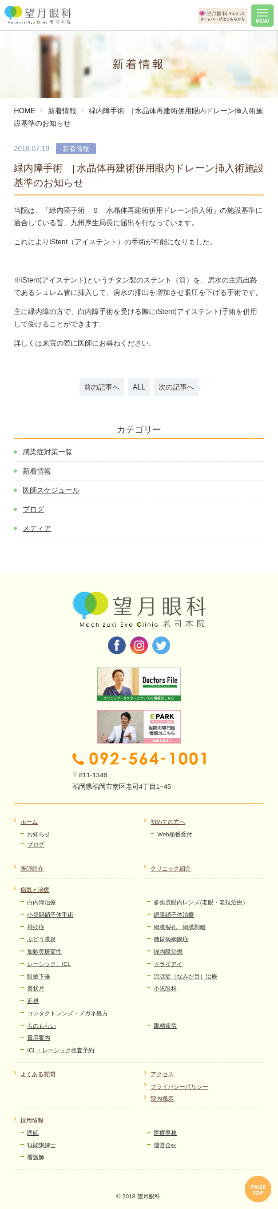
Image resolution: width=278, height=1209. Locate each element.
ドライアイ (168, 964)
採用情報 (32, 1120)
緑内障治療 (168, 951)
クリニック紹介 (171, 868)
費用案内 (38, 1037)
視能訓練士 (41, 1145)
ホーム (29, 822)
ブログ (33, 509)
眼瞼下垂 (38, 976)
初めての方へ (168, 822)
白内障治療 (41, 902)
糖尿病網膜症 (171, 939)
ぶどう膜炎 (41, 939)
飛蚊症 (35, 927)
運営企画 (165, 1145)
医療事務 (165, 1132)
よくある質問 (37, 1074)
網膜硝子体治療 (174, 914)
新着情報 (37, 471)
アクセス (162, 1074)
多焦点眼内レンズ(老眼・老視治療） (201, 902)
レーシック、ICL (49, 964)
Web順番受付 (174, 834)
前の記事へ (101, 387)
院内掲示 (162, 1098)
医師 (33, 1132)
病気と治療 (34, 890)
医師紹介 (32, 868)
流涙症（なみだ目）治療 (185, 976)
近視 (33, 1001)
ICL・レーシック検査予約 (60, 1050)
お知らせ (38, 834)
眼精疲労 (165, 1025)
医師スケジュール (51, 490)
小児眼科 (165, 988)
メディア (37, 528)
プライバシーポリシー (179, 1086)
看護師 (35, 1157)
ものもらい (41, 1025)
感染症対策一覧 (47, 452)
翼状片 (35, 988)
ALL (139, 387)
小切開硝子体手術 (50, 914)
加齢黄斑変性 (44, 951)
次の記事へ (176, 387)
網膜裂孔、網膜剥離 (180, 927)
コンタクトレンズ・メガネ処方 (67, 1013)
